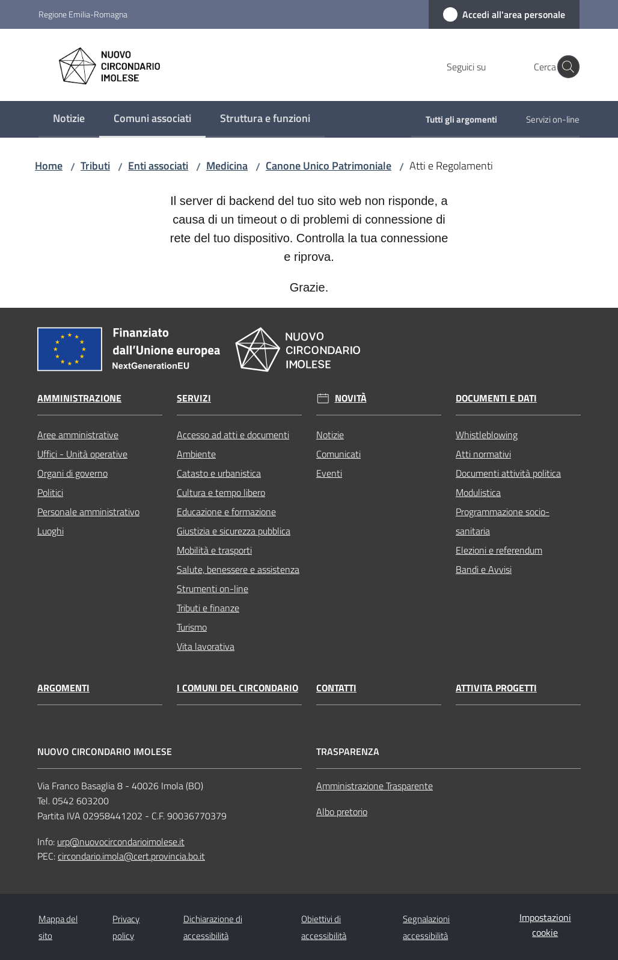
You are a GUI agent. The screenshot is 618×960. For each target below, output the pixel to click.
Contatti (336, 688)
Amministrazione (79, 398)
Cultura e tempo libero (221, 492)
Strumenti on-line (212, 588)
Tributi (95, 165)
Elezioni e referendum (499, 550)
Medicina (227, 165)
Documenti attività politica (508, 473)
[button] (565, 66)
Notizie (330, 434)
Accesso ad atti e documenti (233, 434)
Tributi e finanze (208, 608)
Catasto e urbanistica (219, 473)
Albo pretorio (341, 811)
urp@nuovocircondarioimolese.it (121, 841)
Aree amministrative (77, 434)
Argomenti (63, 688)
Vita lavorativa (205, 646)
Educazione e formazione (226, 511)
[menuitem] (68, 119)
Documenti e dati (496, 398)
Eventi (329, 473)
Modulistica (478, 492)
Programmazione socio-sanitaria (502, 521)
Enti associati (158, 165)
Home (49, 165)
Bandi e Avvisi (484, 569)
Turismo (192, 627)
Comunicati (338, 454)
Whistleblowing (487, 434)
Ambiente (196, 454)
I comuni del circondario (237, 688)
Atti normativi (483, 454)
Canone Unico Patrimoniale (328, 165)
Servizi (194, 398)
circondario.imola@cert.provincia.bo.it (131, 856)
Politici (50, 492)
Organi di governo (72, 473)
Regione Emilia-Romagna (82, 14)
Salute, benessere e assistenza (238, 569)
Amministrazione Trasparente (374, 785)
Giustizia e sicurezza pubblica (233, 531)
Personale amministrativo (88, 511)
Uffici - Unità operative (82, 454)
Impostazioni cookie (545, 925)
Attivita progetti (496, 688)
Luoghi (50, 531)
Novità (351, 398)
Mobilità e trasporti (214, 550)
